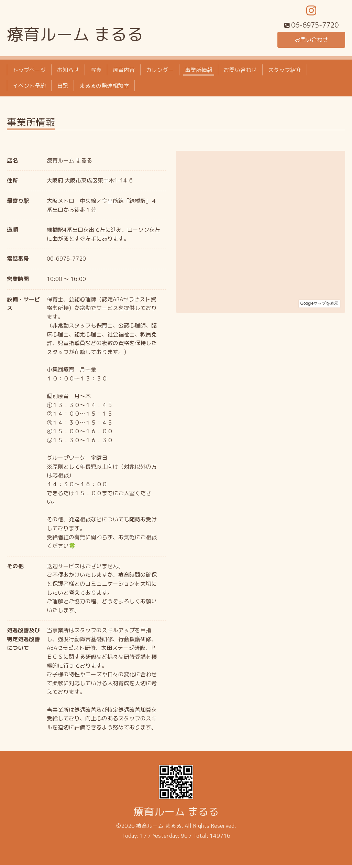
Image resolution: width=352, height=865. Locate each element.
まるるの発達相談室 (104, 86)
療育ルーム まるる (75, 34)
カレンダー (160, 70)
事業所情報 (198, 70)
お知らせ (68, 70)
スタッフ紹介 (284, 70)
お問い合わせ (311, 39)
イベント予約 (29, 86)
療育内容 (124, 70)
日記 (62, 86)
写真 (95, 70)
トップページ (29, 70)
